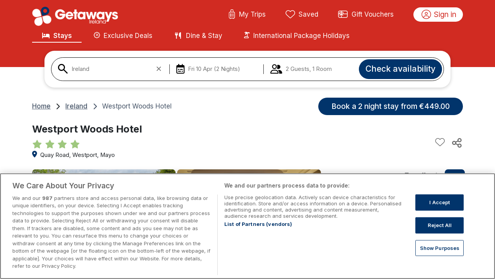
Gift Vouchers (366, 15)
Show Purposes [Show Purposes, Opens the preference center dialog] (440, 255)
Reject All (440, 232)
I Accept (439, 210)
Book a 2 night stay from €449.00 (390, 106)
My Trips (247, 15)
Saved (302, 15)
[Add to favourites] (440, 142)
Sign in (439, 15)
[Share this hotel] (456, 142)
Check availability (400, 69)
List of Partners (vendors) (258, 232)
